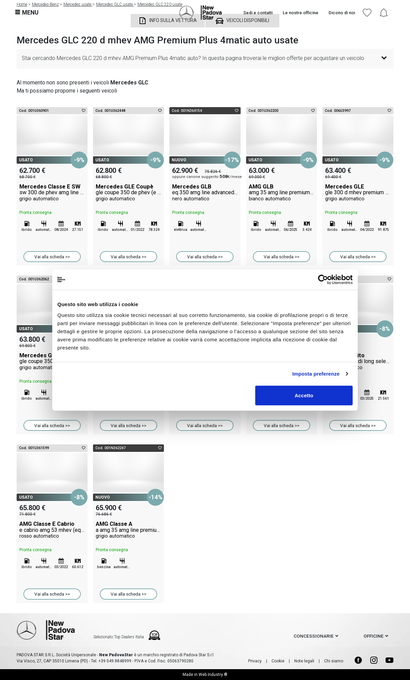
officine (374, 636)
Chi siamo (333, 661)
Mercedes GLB (205, 192)
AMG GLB (281, 192)
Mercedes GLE (358, 192)
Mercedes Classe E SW (52, 192)
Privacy (255, 661)
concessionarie (314, 636)
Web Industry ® (213, 674)
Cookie (278, 661)
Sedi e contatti (258, 12)
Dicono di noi (342, 12)
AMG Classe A (128, 530)
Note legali (304, 661)
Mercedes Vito (358, 361)
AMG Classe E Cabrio (52, 530)
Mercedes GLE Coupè (128, 192)
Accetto (304, 395)
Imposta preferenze (315, 374)
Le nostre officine (300, 12)
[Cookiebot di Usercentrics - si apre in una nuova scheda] (323, 280)
